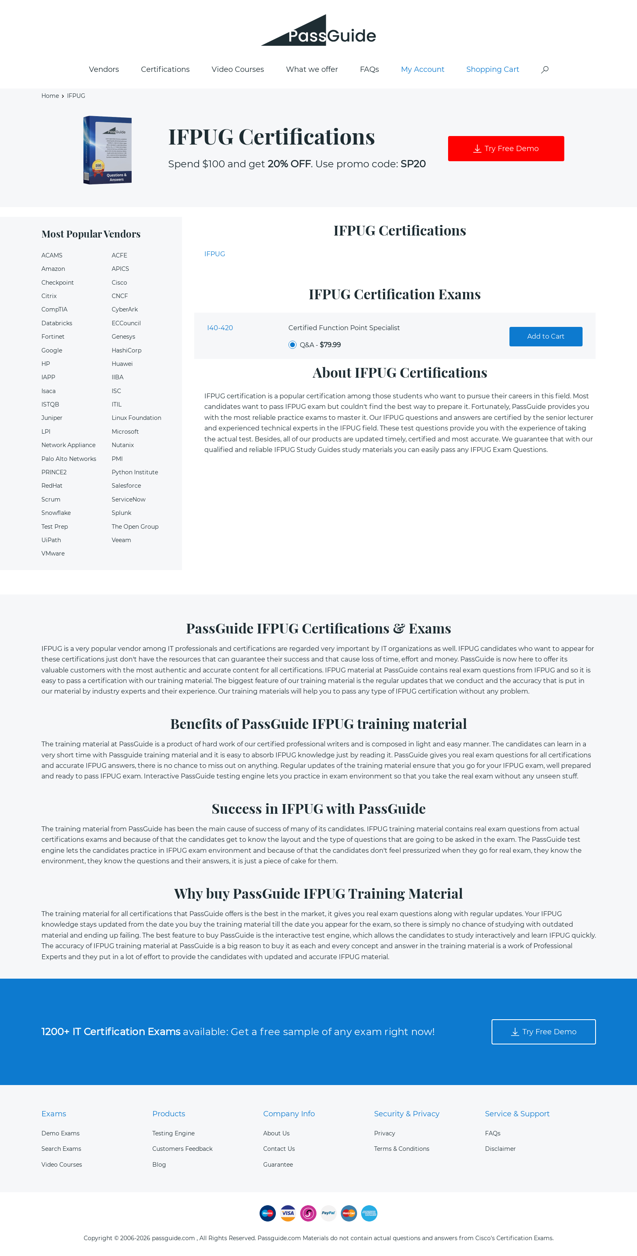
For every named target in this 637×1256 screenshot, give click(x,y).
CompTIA (54, 309)
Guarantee (278, 1164)
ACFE (119, 255)
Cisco (119, 282)
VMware (53, 553)
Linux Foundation (136, 418)
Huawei (122, 364)
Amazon (53, 268)
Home (50, 95)
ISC (116, 391)
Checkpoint (57, 282)
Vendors (104, 69)
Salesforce (126, 485)
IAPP (48, 377)
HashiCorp (126, 350)
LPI (45, 431)
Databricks (56, 323)
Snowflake (56, 513)
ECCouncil (126, 323)
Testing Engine (173, 1133)
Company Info (289, 1113)
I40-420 (220, 328)
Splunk (121, 513)
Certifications (165, 69)
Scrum (51, 499)
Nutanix (123, 445)
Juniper (52, 418)
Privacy (384, 1133)
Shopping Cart (492, 69)
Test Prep (54, 526)
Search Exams (61, 1148)
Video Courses (238, 69)
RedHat (52, 485)
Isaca (48, 391)
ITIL (116, 404)
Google (51, 350)
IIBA (118, 377)
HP (45, 364)
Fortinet (53, 336)
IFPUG (214, 254)
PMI (117, 459)
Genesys (123, 336)
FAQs (369, 69)
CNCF (120, 296)
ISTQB (50, 404)
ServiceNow (128, 499)
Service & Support (517, 1113)
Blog (159, 1164)
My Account (422, 69)
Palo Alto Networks (68, 459)
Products (168, 1113)
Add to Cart (546, 336)
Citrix (48, 296)
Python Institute (135, 472)
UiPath (51, 540)
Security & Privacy (407, 1113)
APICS (120, 268)
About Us (276, 1133)
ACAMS (52, 255)
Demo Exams (60, 1133)
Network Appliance (68, 445)
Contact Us (279, 1148)
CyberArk (125, 309)
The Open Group (135, 526)
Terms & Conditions (401, 1148)
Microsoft (125, 431)
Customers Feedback (182, 1148)
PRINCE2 (54, 472)
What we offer (312, 69)
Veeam (121, 540)
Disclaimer (500, 1148)
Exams (53, 1113)
